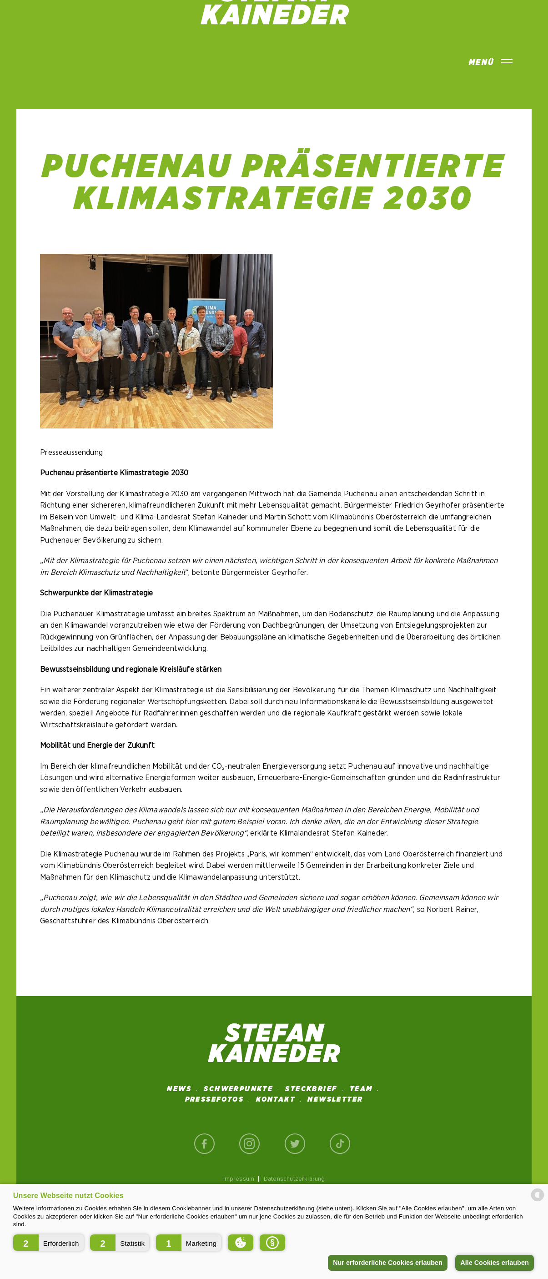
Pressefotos (214, 1099)
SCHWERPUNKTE (238, 1089)
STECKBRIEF (311, 1089)
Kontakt (275, 1099)
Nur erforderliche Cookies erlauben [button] (387, 1262)
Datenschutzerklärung (294, 1179)
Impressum (239, 1179)
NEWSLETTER (335, 1099)
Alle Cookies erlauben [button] (494, 1262)
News (179, 1089)
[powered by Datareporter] (537, 1200)
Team (361, 1089)
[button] (48, 1242)
